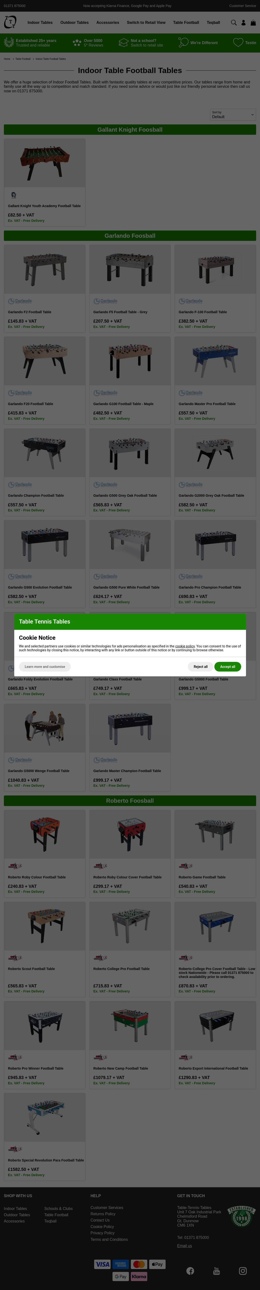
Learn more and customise (45, 667)
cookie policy (185, 646)
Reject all (201, 667)
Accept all (227, 667)
